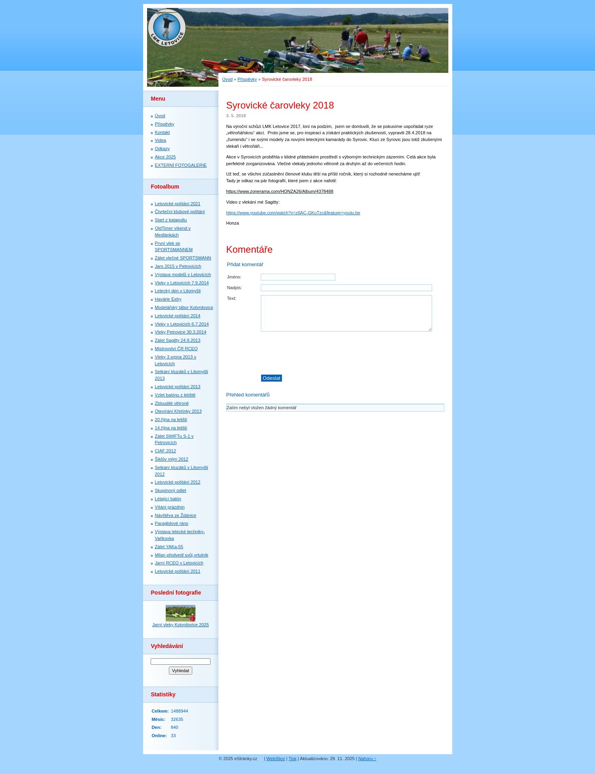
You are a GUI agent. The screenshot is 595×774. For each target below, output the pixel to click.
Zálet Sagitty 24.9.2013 (178, 340)
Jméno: (234, 277)
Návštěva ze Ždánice (175, 515)
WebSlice (275, 758)
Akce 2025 (165, 156)
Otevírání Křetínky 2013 (178, 411)
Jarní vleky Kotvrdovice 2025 (180, 624)
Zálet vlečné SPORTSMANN (183, 257)
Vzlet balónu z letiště (175, 395)
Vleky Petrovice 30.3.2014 (181, 332)
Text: (232, 298)
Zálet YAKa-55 (169, 546)
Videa (160, 140)
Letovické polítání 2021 (178, 203)
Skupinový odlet (170, 490)
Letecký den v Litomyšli (178, 290)
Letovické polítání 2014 (178, 315)
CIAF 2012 (165, 450)
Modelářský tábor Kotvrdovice (184, 307)
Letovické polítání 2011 (178, 571)
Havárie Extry (168, 299)
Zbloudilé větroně (172, 403)
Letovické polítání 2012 (178, 482)
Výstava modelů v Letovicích (183, 274)
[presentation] (352, 352)
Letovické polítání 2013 (178, 386)
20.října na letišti (171, 419)
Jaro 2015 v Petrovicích (178, 266)
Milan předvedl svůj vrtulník (182, 555)
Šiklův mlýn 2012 (172, 459)
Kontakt (162, 132)
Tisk (293, 758)
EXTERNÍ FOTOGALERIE (181, 165)
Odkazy (162, 148)
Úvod (227, 79)
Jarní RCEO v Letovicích (179, 562)
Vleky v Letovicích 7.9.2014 (182, 282)
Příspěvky (247, 79)
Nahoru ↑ (367, 758)
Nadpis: (234, 287)
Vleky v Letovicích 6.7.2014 (182, 324)
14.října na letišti (171, 427)
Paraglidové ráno (172, 523)
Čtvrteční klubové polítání (180, 211)
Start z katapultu (171, 219)
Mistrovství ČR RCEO (176, 348)
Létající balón (168, 498)
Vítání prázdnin (170, 507)
